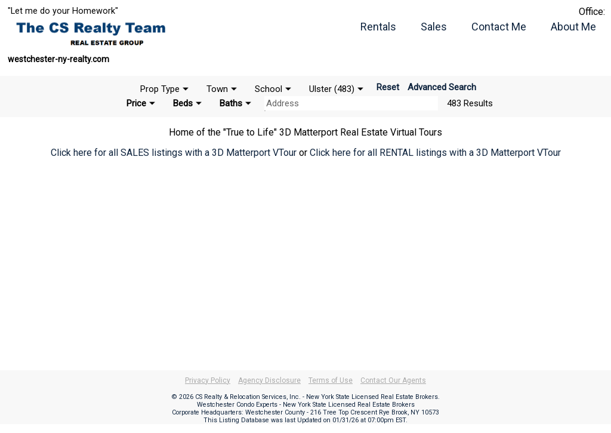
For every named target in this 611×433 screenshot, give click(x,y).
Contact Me (498, 26)
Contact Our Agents (393, 380)
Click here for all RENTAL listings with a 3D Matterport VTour (435, 152)
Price (136, 103)
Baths (231, 103)
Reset (388, 87)
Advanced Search (442, 87)
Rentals (378, 26)
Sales (434, 26)
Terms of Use (330, 380)
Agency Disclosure (269, 380)
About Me (573, 26)
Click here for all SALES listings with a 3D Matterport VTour (174, 152)
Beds (183, 103)
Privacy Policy (207, 380)
